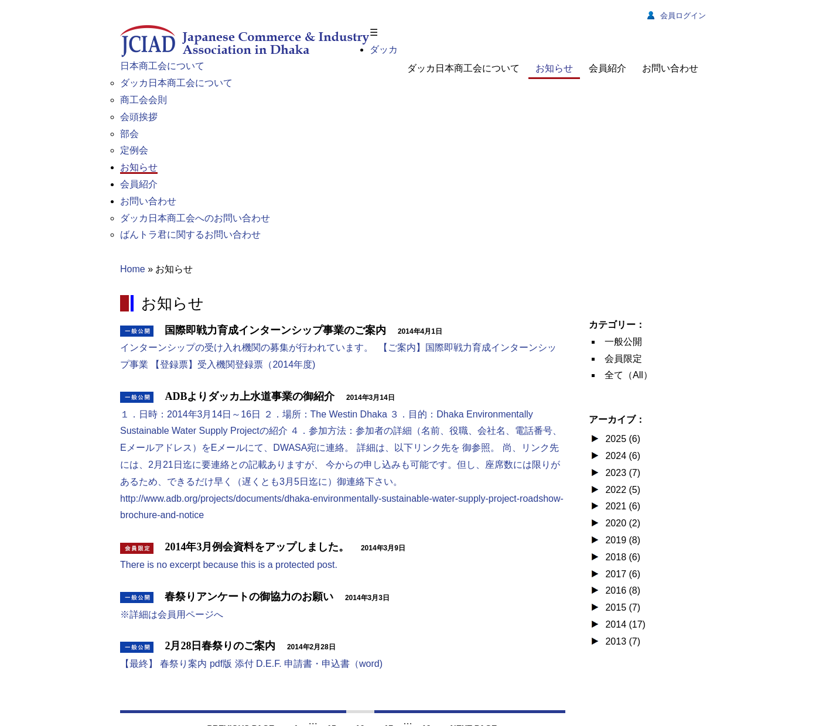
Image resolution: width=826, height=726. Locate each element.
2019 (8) (621, 540)
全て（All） (629, 375)
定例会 (134, 150)
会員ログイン (676, 15)
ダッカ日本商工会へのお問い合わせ (195, 218)
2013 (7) (621, 641)
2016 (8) (621, 590)
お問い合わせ (670, 68)
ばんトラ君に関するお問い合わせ (190, 234)
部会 (129, 134)
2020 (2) (621, 523)
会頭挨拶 (139, 117)
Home (132, 269)
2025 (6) (621, 439)
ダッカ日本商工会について (463, 68)
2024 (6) (621, 456)
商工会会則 (143, 100)
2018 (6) (621, 557)
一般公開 (623, 342)
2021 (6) (621, 506)
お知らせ (554, 68)
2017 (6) (621, 574)
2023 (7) (621, 473)
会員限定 (623, 359)
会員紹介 (607, 68)
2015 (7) (621, 607)
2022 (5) (621, 490)
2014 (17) (624, 624)
